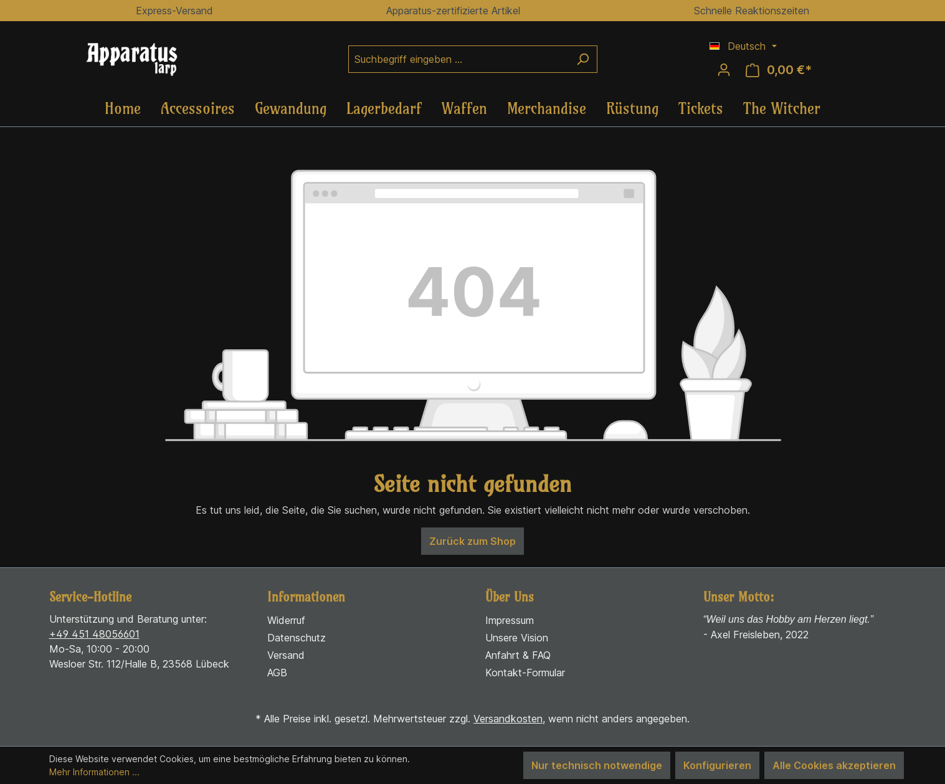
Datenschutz (296, 637)
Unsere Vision (516, 637)
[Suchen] (582, 59)
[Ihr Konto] (724, 70)
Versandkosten (508, 718)
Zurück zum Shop (472, 541)
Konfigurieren (717, 765)
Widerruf (286, 620)
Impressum (509, 620)
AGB (277, 672)
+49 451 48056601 (94, 634)
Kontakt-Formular (525, 672)
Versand (286, 655)
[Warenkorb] (778, 70)
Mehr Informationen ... (94, 772)
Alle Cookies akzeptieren (834, 765)
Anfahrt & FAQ (518, 655)
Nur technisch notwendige (596, 765)
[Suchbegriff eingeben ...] (458, 59)
